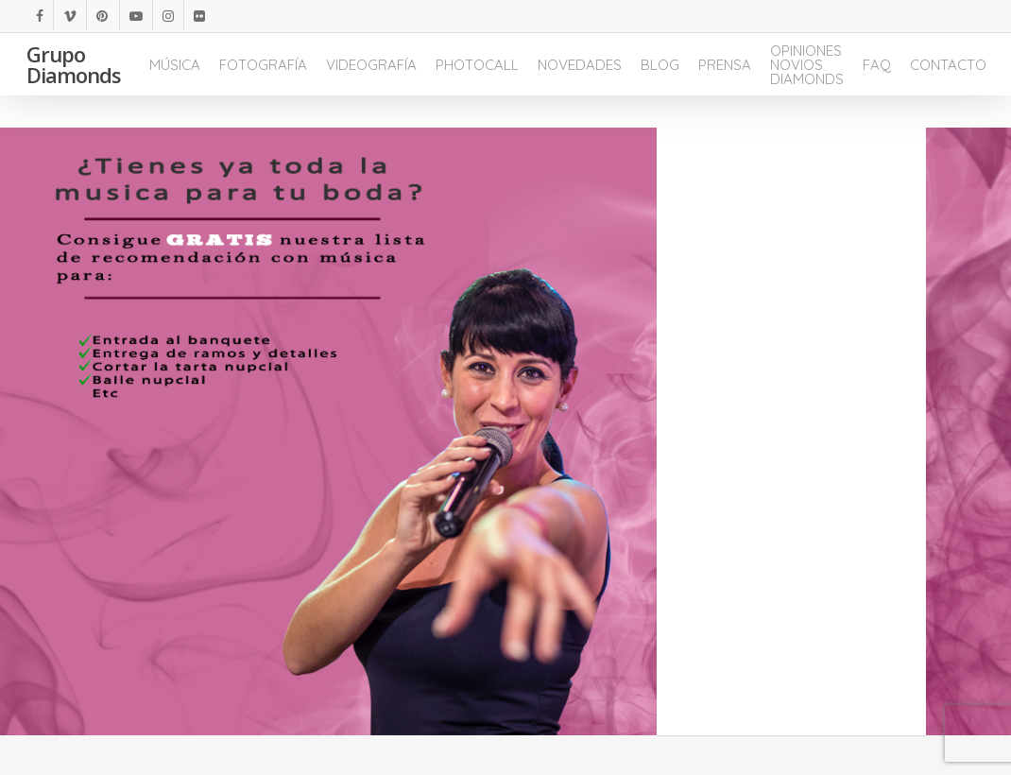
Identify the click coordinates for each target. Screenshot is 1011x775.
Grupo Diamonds (73, 80)
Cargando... (791, 434)
